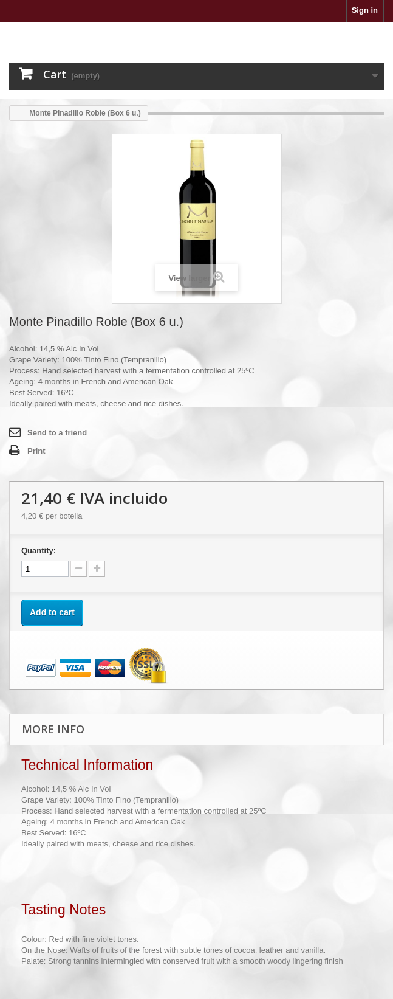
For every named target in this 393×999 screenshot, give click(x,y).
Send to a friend (57, 432)
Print (36, 450)
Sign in (365, 10)
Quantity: (38, 550)
